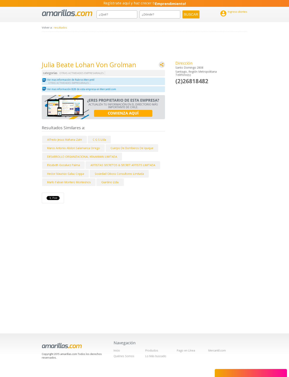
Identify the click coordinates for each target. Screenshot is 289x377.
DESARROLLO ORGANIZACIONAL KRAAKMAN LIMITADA (82, 157)
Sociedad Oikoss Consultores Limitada (119, 174)
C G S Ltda (99, 139)
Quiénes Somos (124, 356)
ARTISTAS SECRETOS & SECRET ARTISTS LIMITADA (123, 165)
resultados (60, 27)
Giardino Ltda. (110, 182)
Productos (151, 350)
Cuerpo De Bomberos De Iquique (132, 148)
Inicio (117, 350)
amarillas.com (67, 13)
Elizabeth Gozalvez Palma (63, 165)
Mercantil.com (217, 350)
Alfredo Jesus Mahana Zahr (64, 139)
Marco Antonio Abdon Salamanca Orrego (73, 148)
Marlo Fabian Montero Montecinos (69, 182)
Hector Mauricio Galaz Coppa (65, 174)
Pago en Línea (186, 350)
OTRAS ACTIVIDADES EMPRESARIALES (81, 73)
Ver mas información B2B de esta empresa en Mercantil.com (81, 89)
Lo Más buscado (155, 356)
